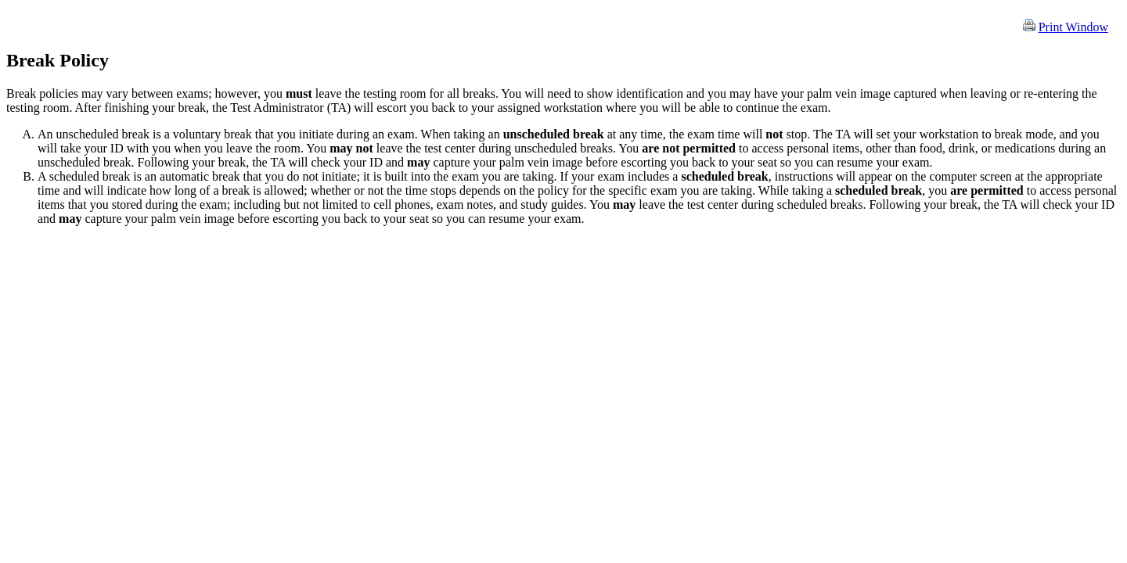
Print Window (1073, 27)
